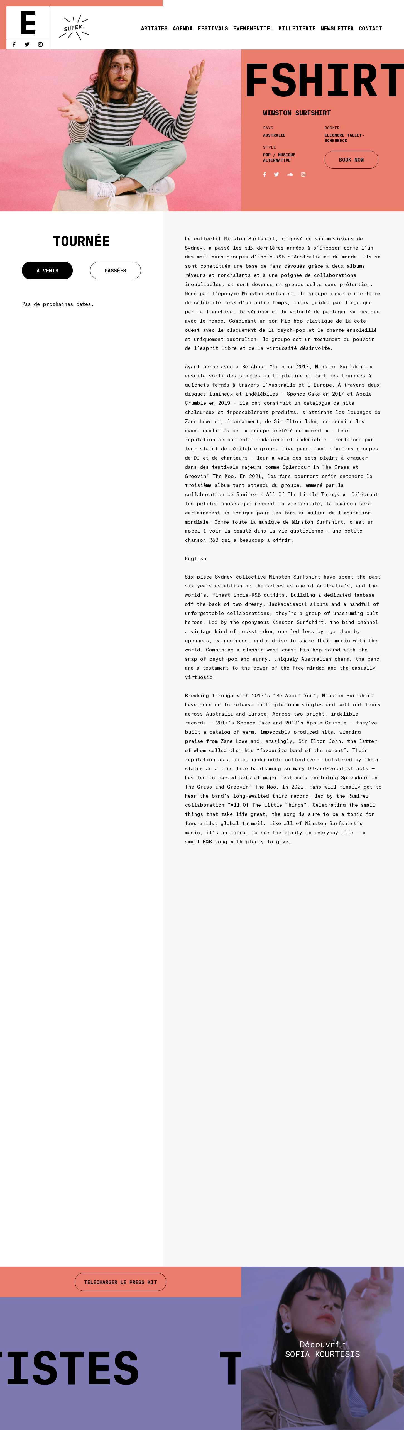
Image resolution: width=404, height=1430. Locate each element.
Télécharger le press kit (120, 1281)
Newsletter (337, 27)
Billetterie (296, 27)
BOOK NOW (351, 159)
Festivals (213, 27)
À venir (47, 270)
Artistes (154, 27)
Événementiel (253, 27)
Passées (115, 270)
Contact (370, 27)
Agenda (183, 27)
